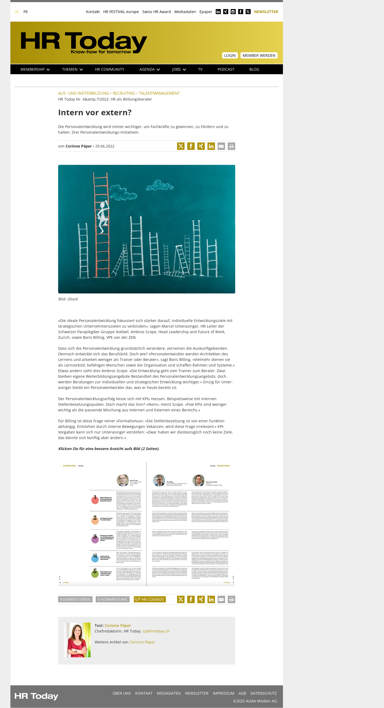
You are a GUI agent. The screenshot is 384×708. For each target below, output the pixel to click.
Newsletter (266, 11)
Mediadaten (185, 11)
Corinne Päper (79, 146)
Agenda (149, 69)
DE (16, 11)
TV (200, 69)
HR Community (109, 69)
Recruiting (124, 93)
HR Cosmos (153, 599)
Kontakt (93, 11)
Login (230, 55)
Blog (254, 69)
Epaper (205, 11)
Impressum (223, 693)
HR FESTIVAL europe (121, 11)
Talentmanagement (159, 93)
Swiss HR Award (156, 11)
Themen (72, 69)
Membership (35, 69)
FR (25, 11)
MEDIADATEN (169, 693)
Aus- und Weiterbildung (83, 93)
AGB (242, 693)
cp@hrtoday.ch (156, 631)
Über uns (122, 693)
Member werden (259, 55)
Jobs (179, 69)
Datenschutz (263, 693)
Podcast (226, 69)
